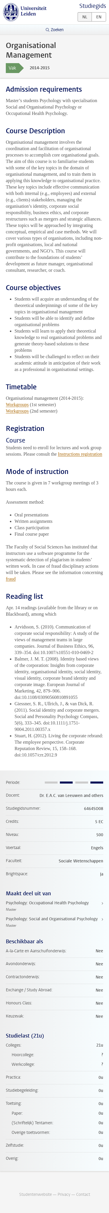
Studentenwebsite (35, 1194)
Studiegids (92, 6)
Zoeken (57, 30)
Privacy (64, 1194)
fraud (11, 578)
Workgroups (17, 404)
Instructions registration (80, 454)
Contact (83, 1194)
